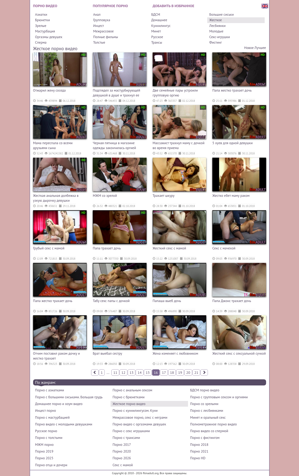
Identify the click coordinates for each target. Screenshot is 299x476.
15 (148, 372)
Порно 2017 (122, 444)
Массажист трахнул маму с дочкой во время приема (179, 145)
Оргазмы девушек (48, 37)
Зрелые (40, 25)
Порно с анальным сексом (132, 390)
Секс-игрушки (219, 37)
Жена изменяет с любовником (175, 353)
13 (132, 372)
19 (180, 372)
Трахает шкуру (164, 195)
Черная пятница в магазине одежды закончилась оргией (114, 145)
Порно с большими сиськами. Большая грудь (69, 397)
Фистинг (215, 42)
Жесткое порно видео (129, 404)
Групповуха (101, 20)
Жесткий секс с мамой (169, 248)
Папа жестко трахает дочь (232, 90)
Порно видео (45, 5)
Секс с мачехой (223, 248)
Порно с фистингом (204, 437)
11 (115, 372)
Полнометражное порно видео (213, 424)
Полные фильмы (105, 37)
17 (164, 372)
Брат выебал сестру (107, 353)
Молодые (216, 31)
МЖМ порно (44, 444)
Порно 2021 (199, 451)
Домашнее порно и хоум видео (59, 404)
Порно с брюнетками (128, 397)
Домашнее (159, 20)
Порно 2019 (44, 451)
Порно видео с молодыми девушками (63, 424)
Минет (156, 31)
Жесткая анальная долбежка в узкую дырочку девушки (56, 198)
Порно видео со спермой (209, 431)
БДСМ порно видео (204, 390)
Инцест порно (45, 410)
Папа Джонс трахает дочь (231, 301)
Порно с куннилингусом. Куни (135, 410)
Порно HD (197, 458)
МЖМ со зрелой (105, 195)
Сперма (41, 42)
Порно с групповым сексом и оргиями (219, 397)
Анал (97, 14)
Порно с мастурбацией (52, 417)
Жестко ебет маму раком (231, 195)
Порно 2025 (44, 458)
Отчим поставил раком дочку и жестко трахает (56, 356)
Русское (157, 37)
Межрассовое (103, 31)
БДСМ (155, 14)
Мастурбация (45, 31)
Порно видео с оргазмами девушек (139, 424)
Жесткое (215, 20)
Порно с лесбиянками (206, 410)
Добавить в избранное (173, 5)
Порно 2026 (122, 458)
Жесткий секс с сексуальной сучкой (239, 353)
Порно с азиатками (49, 390)
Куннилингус (161, 25)
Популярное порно (110, 5)
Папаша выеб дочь (167, 301)
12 (123, 372)
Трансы (156, 42)
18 (172, 372)
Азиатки (41, 14)
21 (196, 372)
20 (188, 372)
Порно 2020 (122, 451)
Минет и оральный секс (208, 417)
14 (140, 372)
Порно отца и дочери (51, 465)
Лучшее (260, 47)
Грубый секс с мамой (49, 248)
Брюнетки (42, 20)
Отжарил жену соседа (49, 90)
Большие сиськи (221, 14)
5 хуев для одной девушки (232, 143)
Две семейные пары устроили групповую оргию (175, 92)
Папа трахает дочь (107, 248)
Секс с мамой (123, 465)
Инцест (98, 25)
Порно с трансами (126, 437)
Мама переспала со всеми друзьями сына (53, 145)
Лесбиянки (217, 25)
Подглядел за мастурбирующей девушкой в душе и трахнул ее (116, 92)
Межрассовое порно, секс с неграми (140, 417)
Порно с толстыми (49, 437)
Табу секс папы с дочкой (111, 301)
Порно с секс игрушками (131, 431)
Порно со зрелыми (204, 404)
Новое (249, 47)
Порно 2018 (199, 444)
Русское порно (46, 431)
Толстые (99, 42)
